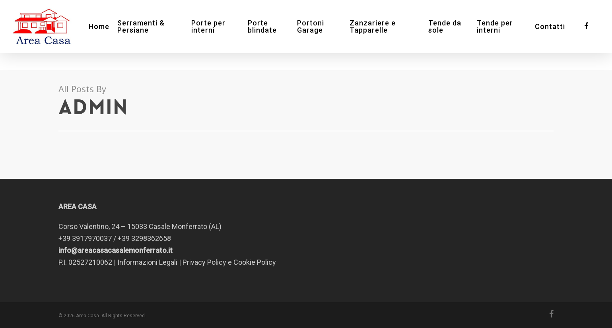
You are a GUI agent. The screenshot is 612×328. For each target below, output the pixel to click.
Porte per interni (219, 35)
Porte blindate (271, 35)
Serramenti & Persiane (154, 35)
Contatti (550, 35)
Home (112, 35)
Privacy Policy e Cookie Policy (229, 262)
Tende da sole (448, 35)
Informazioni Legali (147, 262)
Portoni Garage (318, 35)
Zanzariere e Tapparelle (379, 35)
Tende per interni (497, 35)
